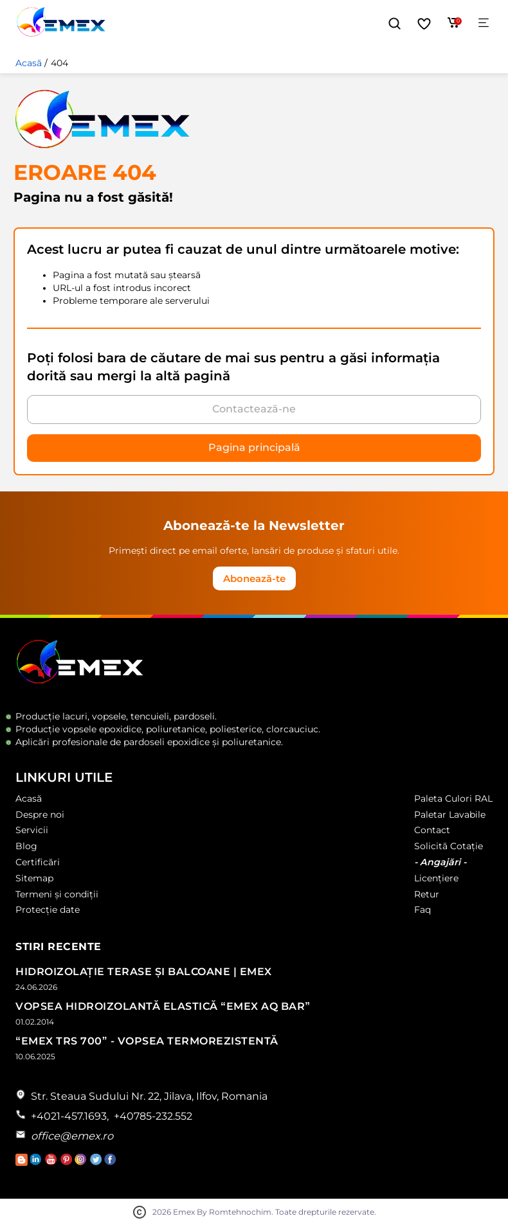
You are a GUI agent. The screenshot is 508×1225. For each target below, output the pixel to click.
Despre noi (39, 814)
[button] (394, 23)
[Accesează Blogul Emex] (22, 1162)
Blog (26, 846)
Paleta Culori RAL (453, 798)
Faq (422, 909)
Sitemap (34, 878)
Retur (426, 894)
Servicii (31, 830)
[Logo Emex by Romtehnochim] (80, 681)
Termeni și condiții (56, 894)
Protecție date (47, 909)
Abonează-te (254, 578)
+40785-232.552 (153, 1116)
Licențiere (436, 878)
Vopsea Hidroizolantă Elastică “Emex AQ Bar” (163, 1006)
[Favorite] (424, 23)
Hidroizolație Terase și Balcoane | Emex (143, 971)
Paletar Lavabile (449, 814)
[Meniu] (484, 23)
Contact (432, 830)
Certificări (37, 862)
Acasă (28, 63)
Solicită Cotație (448, 846)
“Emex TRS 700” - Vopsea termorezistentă (146, 1041)
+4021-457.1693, (70, 1116)
